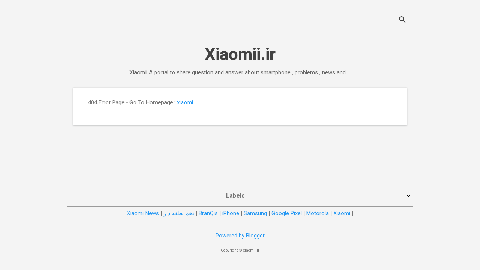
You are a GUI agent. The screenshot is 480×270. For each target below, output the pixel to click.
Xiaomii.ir (240, 54)
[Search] (402, 20)
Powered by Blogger (240, 235)
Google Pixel (287, 213)
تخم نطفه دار (179, 213)
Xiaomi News (143, 213)
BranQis (208, 213)
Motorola (317, 213)
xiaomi (185, 102)
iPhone (230, 213)
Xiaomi (341, 213)
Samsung (255, 213)
